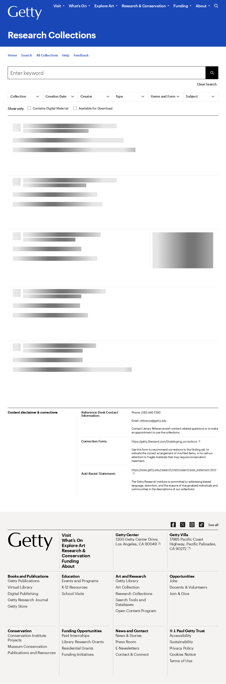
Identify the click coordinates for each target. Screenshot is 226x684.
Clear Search (206, 84)
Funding (180, 5)
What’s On (78, 5)
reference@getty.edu (153, 420)
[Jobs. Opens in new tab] (174, 580)
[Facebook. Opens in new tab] (173, 525)
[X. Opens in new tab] (182, 525)
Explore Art (104, 5)
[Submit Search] (211, 72)
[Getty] (25, 13)
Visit (57, 5)
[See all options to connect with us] (213, 525)
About (201, 5)
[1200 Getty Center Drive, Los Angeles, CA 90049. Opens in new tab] (140, 541)
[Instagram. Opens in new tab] (192, 525)
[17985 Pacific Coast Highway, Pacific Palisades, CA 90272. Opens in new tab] (194, 544)
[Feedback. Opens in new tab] (81, 55)
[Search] (26, 55)
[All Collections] (47, 55)
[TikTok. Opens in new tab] (201, 525)
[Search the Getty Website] (216, 6)
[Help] (65, 55)
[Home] (12, 55)
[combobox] (106, 72)
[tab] (25, 96)
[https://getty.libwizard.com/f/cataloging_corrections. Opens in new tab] (166, 442)
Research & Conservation (144, 5)
